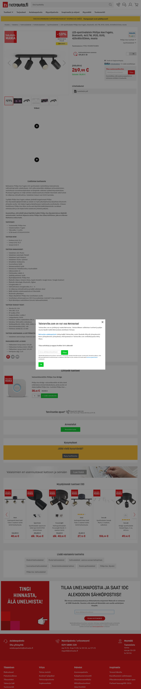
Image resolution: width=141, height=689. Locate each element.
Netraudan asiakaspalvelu (47, 334)
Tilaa (64, 352)
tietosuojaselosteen (92, 357)
